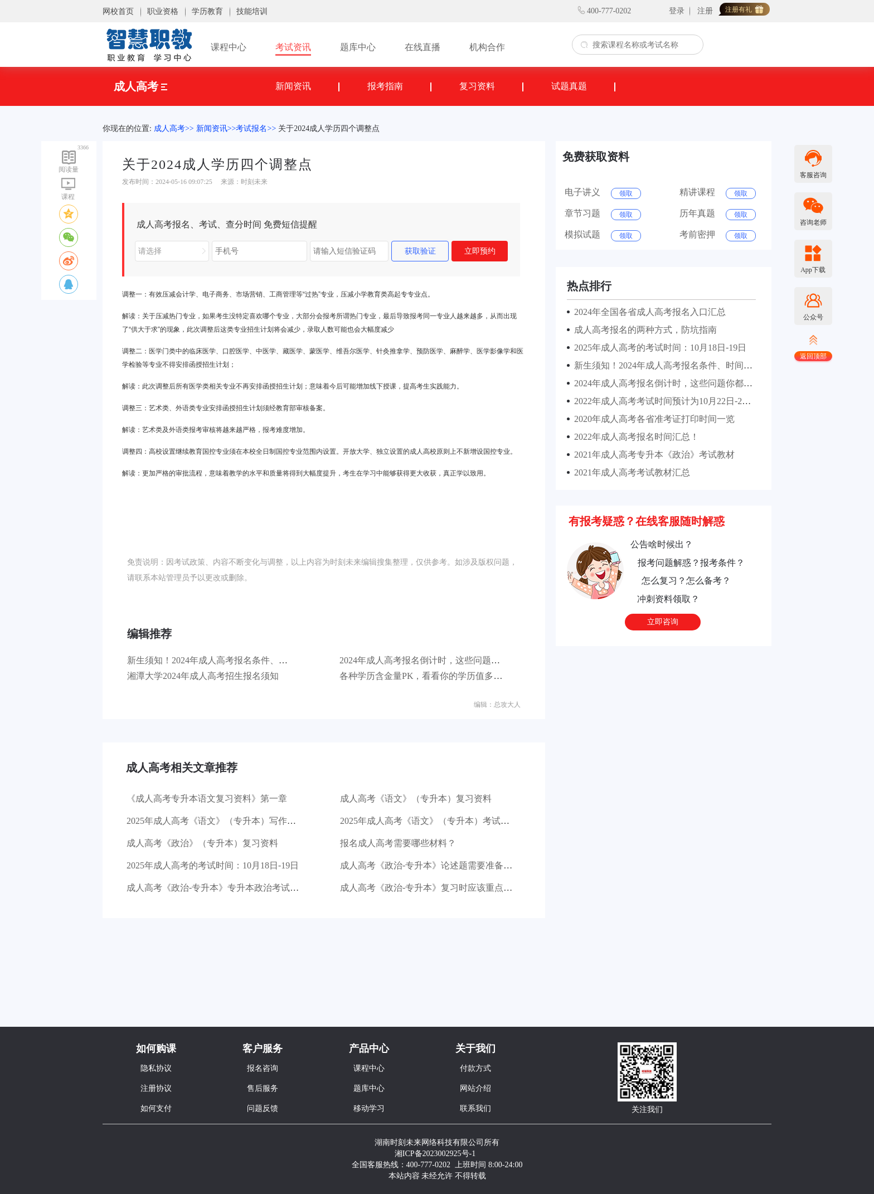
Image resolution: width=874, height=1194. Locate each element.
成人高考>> (174, 128)
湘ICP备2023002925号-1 (435, 1153)
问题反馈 (262, 1108)
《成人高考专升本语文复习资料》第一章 (207, 798)
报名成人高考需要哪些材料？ (398, 843)
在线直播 (422, 47)
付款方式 (475, 1068)
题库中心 (358, 47)
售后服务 (262, 1088)
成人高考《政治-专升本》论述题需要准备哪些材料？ (444, 865)
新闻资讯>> (216, 128)
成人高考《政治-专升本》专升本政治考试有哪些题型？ (235, 887)
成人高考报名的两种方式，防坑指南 (643, 329)
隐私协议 (156, 1068)
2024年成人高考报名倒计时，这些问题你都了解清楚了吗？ (455, 660)
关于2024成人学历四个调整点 (329, 128)
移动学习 (369, 1108)
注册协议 (156, 1088)
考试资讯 (293, 47)
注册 (705, 11)
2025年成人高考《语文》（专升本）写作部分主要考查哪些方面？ (256, 821)
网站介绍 (475, 1088)
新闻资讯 (293, 86)
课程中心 (228, 47)
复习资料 (477, 86)
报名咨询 (262, 1068)
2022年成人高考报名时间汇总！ (634, 436)
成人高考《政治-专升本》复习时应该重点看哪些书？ (444, 887)
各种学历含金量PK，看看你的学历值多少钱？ (429, 676)
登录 (676, 11)
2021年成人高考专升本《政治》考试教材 (652, 454)
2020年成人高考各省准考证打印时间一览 (652, 419)
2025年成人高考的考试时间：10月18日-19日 (213, 865)
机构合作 (487, 47)
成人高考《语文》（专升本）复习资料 (416, 798)
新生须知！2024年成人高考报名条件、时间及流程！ (229, 660)
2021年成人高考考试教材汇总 (630, 472)
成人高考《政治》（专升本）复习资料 (202, 843)
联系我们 (475, 1108)
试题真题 (569, 86)
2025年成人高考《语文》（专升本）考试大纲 (429, 821)
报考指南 (385, 86)
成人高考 (140, 86)
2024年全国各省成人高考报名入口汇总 (648, 312)
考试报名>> (256, 128)
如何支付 (156, 1108)
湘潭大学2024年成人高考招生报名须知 (203, 676)
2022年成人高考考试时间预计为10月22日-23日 (662, 401)
